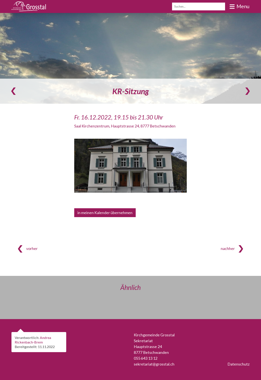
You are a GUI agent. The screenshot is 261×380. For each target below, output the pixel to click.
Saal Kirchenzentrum (125, 126)
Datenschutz (238, 364)
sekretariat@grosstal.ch (154, 364)
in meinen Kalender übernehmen (104, 212)
